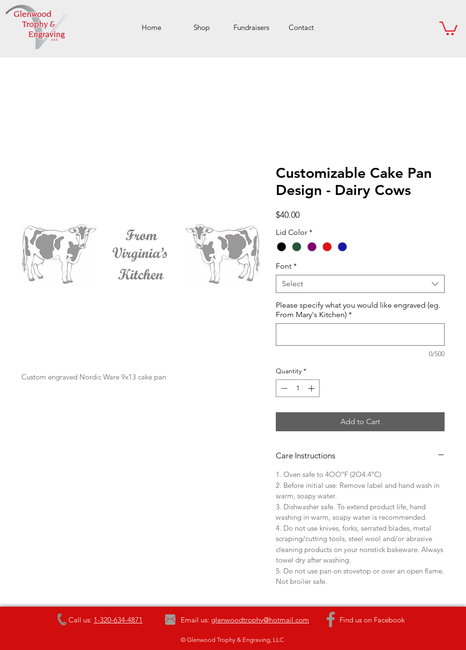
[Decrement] (283, 388)
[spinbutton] (297, 388)
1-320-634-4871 (118, 619)
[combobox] (360, 284)
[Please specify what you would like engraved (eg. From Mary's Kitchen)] (360, 334)
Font (286, 266)
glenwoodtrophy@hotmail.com (260, 619)
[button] (448, 27)
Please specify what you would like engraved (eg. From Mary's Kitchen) (358, 310)
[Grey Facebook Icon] (330, 619)
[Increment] (312, 388)
